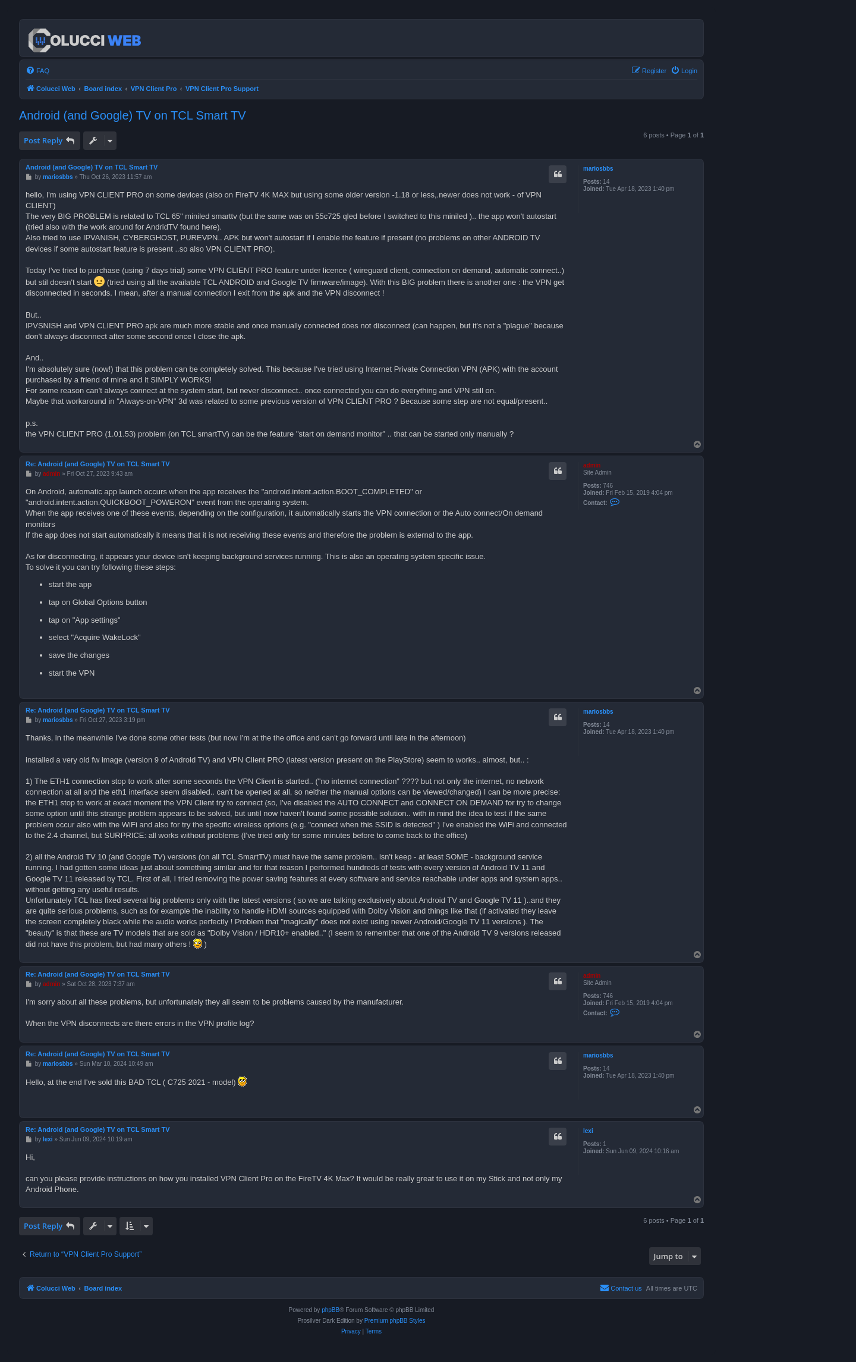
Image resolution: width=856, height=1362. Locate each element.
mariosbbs (598, 168)
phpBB (330, 1310)
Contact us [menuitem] (621, 1287)
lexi (588, 1131)
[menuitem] (37, 71)
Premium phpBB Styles (395, 1320)
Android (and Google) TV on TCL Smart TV (132, 115)
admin (591, 465)
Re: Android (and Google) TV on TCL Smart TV (98, 463)
